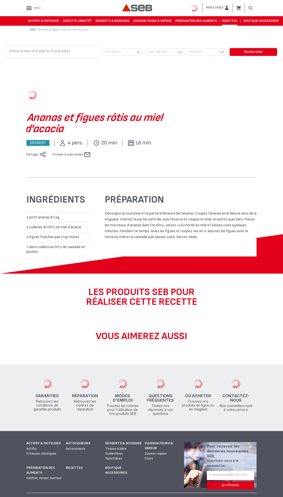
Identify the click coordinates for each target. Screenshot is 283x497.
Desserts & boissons (112, 21)
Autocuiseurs (78, 443)
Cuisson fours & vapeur (152, 21)
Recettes (229, 21)
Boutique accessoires (261, 21)
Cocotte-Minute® (77, 21)
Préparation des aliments (196, 21)
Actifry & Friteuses (43, 21)
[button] (217, 8)
